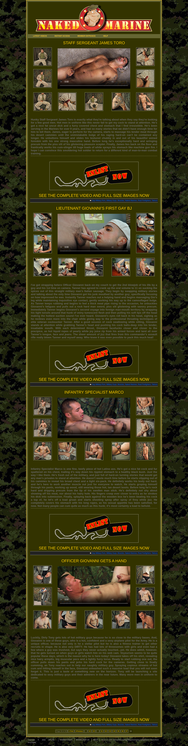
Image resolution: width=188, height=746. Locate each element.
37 (126, 731)
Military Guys (111, 201)
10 (90, 731)
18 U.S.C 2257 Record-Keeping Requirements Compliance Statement (130, 740)
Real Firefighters (144, 201)
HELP (105, 36)
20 (94, 731)
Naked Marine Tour (101, 17)
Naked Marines (131, 201)
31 (102, 731)
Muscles (121, 201)
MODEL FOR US (82, 740)
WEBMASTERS (66, 740)
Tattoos (154, 201)
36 (122, 731)
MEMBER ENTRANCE (86, 36)
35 (118, 731)
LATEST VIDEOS (40, 36)
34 (114, 731)
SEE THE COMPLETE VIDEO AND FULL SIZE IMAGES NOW (94, 195)
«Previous (79, 731)
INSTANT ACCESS (62, 36)
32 (106, 731)
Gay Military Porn (98, 201)
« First (71, 731)
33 (110, 731)
